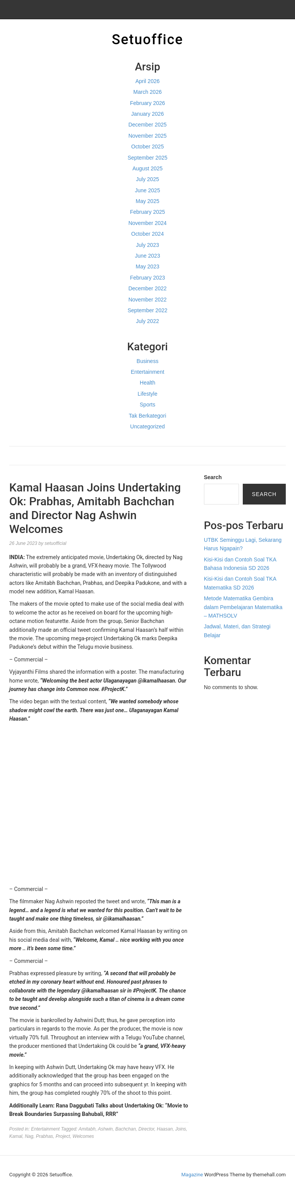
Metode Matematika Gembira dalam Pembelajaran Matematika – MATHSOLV (243, 607)
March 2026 (147, 92)
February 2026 (147, 103)
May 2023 (147, 266)
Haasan (164, 1129)
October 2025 (147, 146)
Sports (147, 404)
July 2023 (147, 245)
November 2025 (147, 136)
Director (146, 1129)
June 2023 (147, 256)
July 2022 (147, 321)
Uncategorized (147, 426)
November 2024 (147, 223)
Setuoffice (147, 40)
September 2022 (147, 310)
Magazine (192, 1174)
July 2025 (147, 179)
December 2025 (147, 125)
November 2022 (147, 299)
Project (63, 1136)
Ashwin (105, 1129)
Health (147, 383)
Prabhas (44, 1136)
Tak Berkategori (147, 416)
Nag (29, 1136)
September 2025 (147, 158)
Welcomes (83, 1136)
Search (213, 477)
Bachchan (125, 1129)
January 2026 (147, 114)
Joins (180, 1129)
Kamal (15, 1136)
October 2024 (147, 234)
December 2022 (147, 288)
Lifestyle (147, 394)
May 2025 (147, 201)
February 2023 (147, 278)
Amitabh (87, 1129)
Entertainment (147, 372)
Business (148, 361)
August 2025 (148, 168)
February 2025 (147, 212)
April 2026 (147, 81)
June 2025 (147, 190)
